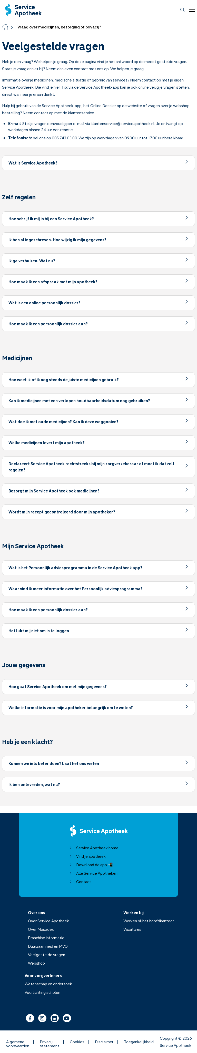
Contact (80, 881)
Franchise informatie (46, 938)
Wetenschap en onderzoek (48, 984)
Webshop (36, 963)
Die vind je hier (47, 87)
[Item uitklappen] (98, 163)
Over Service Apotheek (48, 921)
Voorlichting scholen (42, 992)
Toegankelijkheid (139, 1042)
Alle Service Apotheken (93, 873)
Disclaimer (104, 1042)
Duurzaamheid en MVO (48, 946)
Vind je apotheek (87, 856)
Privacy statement (49, 1042)
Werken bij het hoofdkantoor (148, 921)
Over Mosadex (41, 929)
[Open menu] (191, 10)
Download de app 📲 (91, 865)
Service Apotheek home (94, 848)
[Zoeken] (182, 10)
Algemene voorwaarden (17, 1042)
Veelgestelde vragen (46, 954)
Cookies (77, 1042)
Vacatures (132, 929)
